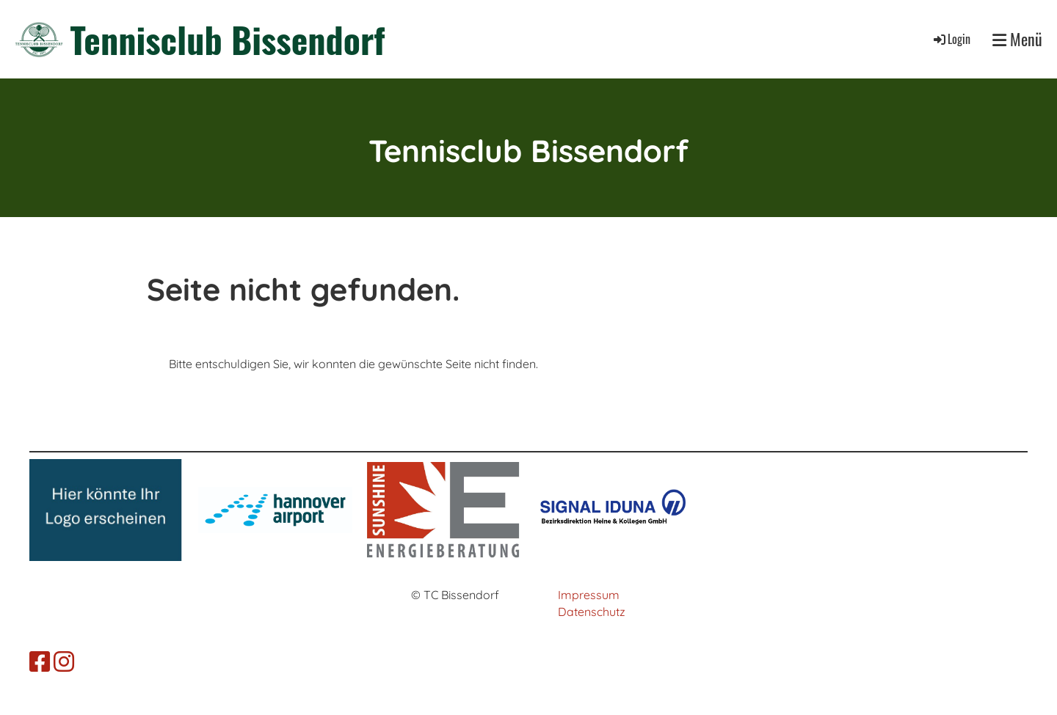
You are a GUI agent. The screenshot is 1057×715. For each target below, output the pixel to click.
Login (950, 39)
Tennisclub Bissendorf (227, 39)
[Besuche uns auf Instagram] (64, 661)
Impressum (589, 594)
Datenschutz (591, 611)
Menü (1017, 39)
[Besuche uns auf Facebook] (39, 661)
